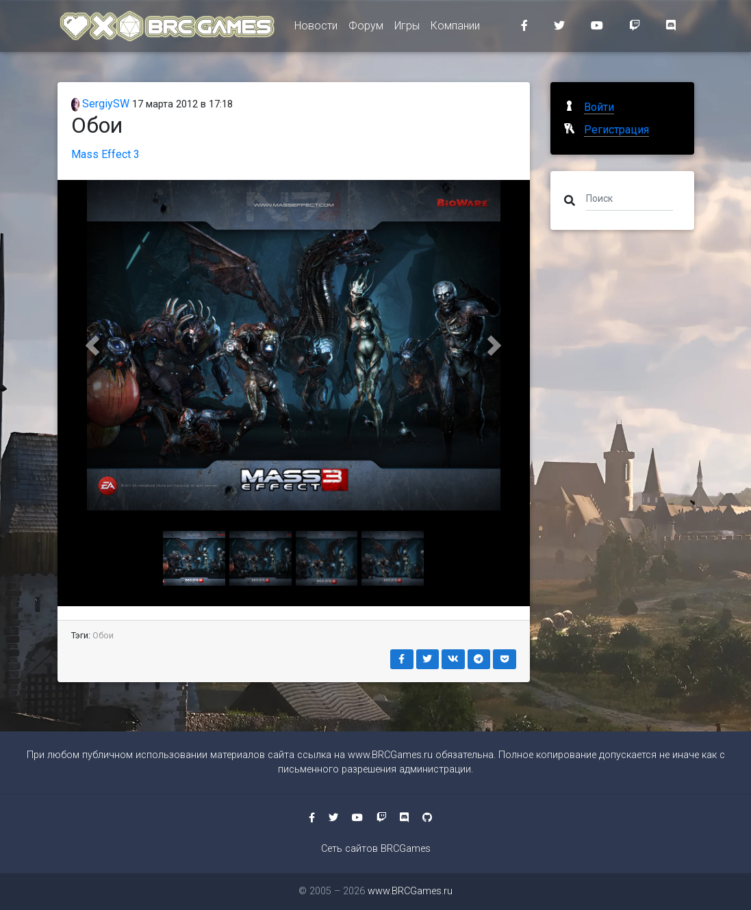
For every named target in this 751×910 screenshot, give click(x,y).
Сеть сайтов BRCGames (376, 849)
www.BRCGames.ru (390, 755)
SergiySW (100, 103)
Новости (316, 28)
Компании (455, 28)
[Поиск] (630, 198)
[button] (93, 345)
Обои (103, 635)
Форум (365, 28)
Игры (407, 28)
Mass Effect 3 (105, 154)
